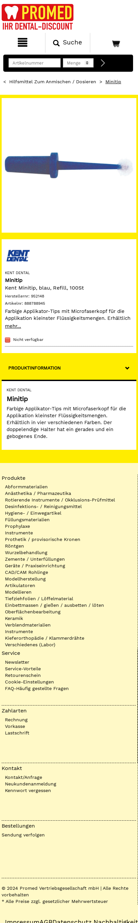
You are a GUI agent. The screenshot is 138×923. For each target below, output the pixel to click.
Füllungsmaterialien (27, 519)
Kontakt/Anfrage (23, 777)
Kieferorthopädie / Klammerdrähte (44, 638)
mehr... (13, 326)
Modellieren (18, 592)
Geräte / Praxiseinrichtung (35, 565)
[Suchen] (67, 43)
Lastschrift (17, 732)
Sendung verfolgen (23, 834)
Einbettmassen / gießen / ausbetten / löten (54, 605)
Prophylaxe (17, 526)
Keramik (14, 618)
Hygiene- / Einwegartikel (33, 513)
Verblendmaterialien (28, 625)
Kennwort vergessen (28, 790)
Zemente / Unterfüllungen (35, 559)
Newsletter (17, 662)
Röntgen (14, 546)
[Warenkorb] (113, 43)
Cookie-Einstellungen (29, 681)
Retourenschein (23, 675)
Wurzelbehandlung (26, 552)
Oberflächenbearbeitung (33, 611)
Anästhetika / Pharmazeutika (38, 493)
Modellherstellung (25, 578)
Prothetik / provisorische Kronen (42, 539)
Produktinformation (34, 368)
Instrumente (19, 532)
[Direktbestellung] (103, 63)
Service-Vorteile (23, 668)
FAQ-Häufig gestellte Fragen (37, 688)
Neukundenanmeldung (30, 783)
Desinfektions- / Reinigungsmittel (43, 506)
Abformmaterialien (26, 486)
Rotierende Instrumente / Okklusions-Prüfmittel (60, 499)
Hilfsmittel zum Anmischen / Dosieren (52, 81)
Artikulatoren (20, 585)
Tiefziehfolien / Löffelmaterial (39, 598)
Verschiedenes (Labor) (30, 644)
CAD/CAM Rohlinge (26, 572)
